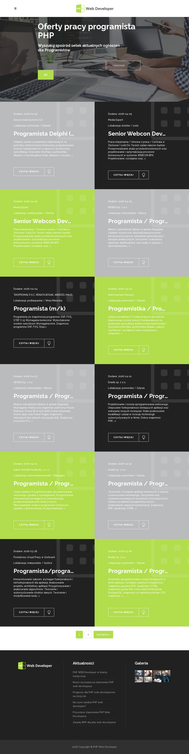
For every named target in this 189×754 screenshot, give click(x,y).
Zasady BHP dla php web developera (94, 722)
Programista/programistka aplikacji (64, 571)
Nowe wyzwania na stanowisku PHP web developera (93, 684)
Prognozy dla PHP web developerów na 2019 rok (94, 694)
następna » (103, 634)
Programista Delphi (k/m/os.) (55, 133)
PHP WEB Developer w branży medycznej (90, 674)
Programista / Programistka (53, 396)
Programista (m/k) (40, 308)
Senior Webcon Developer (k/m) (59, 221)
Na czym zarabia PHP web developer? (88, 704)
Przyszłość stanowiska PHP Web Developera (91, 714)
